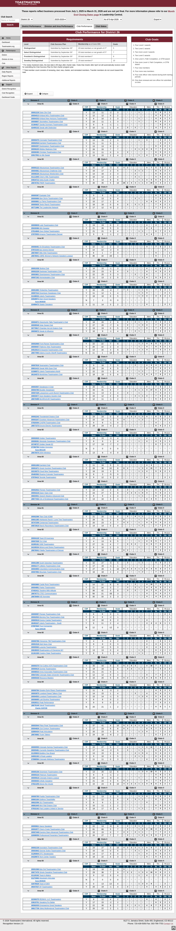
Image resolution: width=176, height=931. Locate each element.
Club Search (6, 17)
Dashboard (6, 42)
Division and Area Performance (59, 26)
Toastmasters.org (8, 46)
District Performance (31, 26)
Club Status (101, 26)
